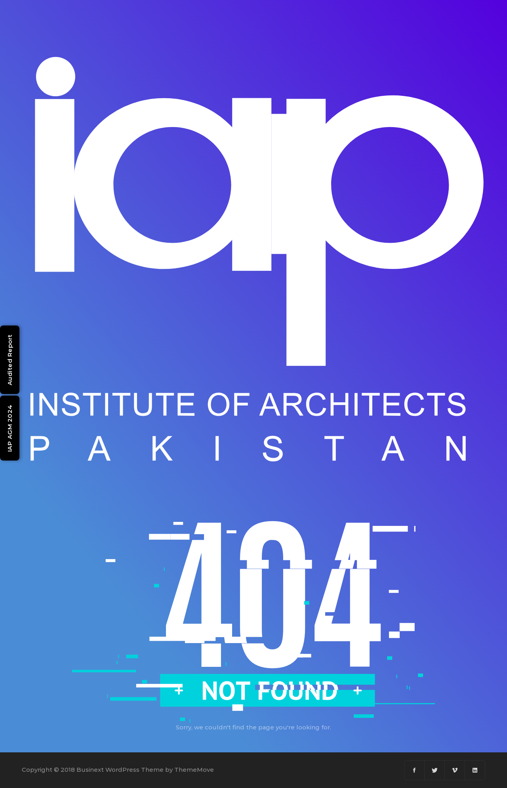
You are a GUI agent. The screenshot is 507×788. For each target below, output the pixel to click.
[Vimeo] (455, 770)
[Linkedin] (475, 770)
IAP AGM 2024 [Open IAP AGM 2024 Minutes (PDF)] (9, 428)
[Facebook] (414, 770)
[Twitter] (435, 770)
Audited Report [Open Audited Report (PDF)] (9, 359)
